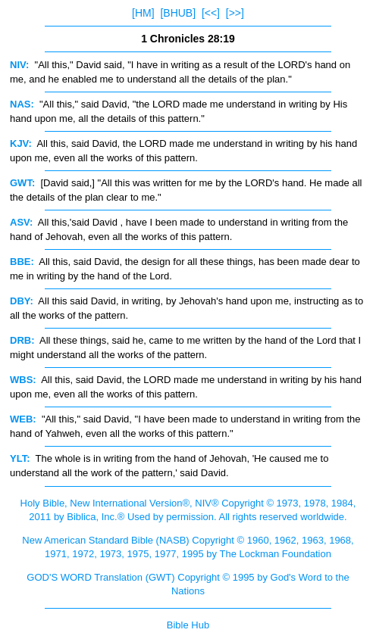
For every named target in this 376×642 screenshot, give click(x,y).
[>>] (235, 13)
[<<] (211, 13)
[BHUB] (178, 13)
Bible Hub (188, 625)
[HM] (143, 13)
